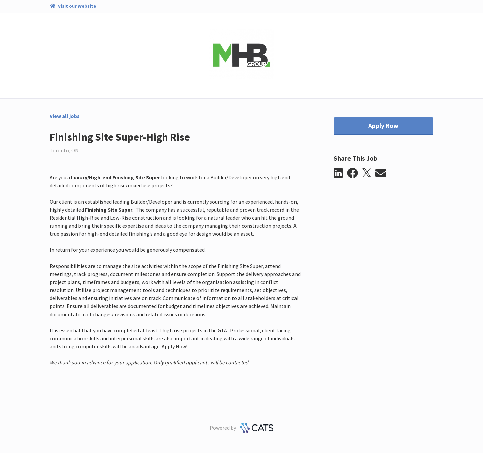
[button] (340, 173)
